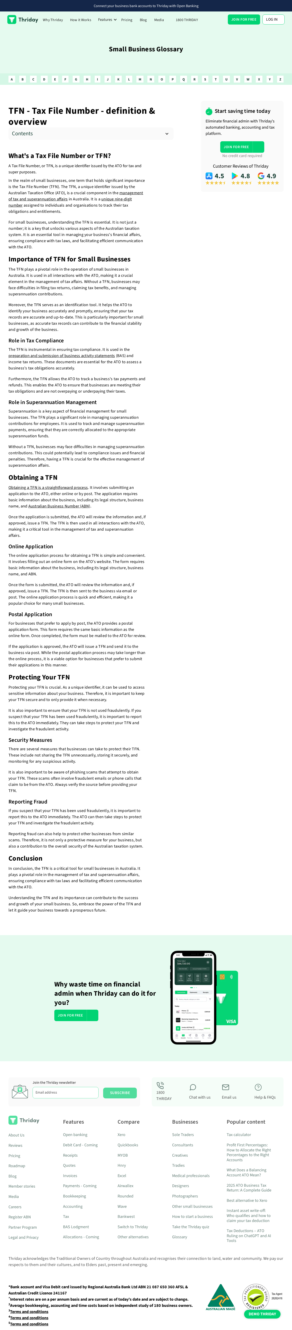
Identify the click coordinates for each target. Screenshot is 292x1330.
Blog (143, 19)
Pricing (126, 19)
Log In (272, 19)
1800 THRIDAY (187, 19)
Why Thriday (53, 19)
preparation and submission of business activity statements (61, 356)
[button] (107, 19)
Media (159, 19)
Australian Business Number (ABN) (59, 506)
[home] (22, 19)
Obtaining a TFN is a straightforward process (48, 487)
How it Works (80, 19)
